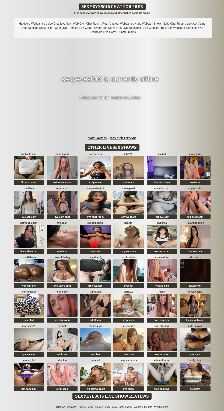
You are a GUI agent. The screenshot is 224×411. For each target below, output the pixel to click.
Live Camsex (151, 27)
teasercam (195, 285)
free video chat (62, 285)
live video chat (28, 251)
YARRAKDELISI (29, 291)
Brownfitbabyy (62, 257)
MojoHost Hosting (122, 407)
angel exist (62, 188)
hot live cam (162, 285)
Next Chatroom (123, 138)
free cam (129, 354)
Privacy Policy (85, 407)
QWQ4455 (162, 222)
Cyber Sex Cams (104, 27)
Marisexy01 (29, 326)
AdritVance (195, 257)
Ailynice (62, 360)
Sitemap (60, 407)
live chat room (95, 217)
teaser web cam (195, 320)
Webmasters (161, 407)
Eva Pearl (62, 222)
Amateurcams (127, 32)
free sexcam (95, 285)
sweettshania (29, 257)
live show (128, 388)
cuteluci (95, 360)
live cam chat (62, 217)
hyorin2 (62, 326)
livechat (128, 285)
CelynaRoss (95, 154)
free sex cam (195, 251)
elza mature (162, 257)
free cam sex (162, 320)
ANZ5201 (128, 291)
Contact (71, 407)
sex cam (195, 354)
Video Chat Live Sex (58, 23)
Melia (162, 291)
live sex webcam (95, 388)
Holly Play (195, 360)
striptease (62, 388)
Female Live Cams (80, 27)
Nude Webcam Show (148, 23)
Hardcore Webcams (31, 23)
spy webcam (128, 217)
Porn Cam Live (57, 27)
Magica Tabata (128, 360)
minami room (162, 360)
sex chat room (195, 217)
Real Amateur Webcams (117, 23)
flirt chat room (29, 182)
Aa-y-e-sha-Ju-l (95, 188)
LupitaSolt (95, 291)
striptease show (62, 182)
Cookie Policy (102, 407)
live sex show (162, 182)
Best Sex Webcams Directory (179, 27)
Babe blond (62, 154)
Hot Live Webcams (129, 27)
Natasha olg (95, 257)
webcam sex (29, 285)
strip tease (95, 182)
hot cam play (28, 388)
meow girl (28, 360)
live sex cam (29, 217)
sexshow (195, 182)
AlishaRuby (128, 326)
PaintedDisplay (28, 222)
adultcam (128, 182)
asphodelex (128, 257)
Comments (97, 138)
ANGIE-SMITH (195, 188)
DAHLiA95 (29, 188)
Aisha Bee (62, 291)
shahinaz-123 (162, 188)
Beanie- (128, 222)
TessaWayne (195, 291)
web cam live (161, 388)
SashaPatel (128, 188)
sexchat (95, 354)
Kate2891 (128, 154)
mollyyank (195, 154)
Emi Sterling (162, 326)
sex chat (29, 320)
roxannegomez (195, 222)
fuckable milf (28, 154)
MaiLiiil (162, 154)
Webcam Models (143, 407)
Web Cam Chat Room (86, 23)
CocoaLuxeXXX (95, 222)
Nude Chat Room (173, 23)
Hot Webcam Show (34, 27)
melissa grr (95, 326)
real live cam (162, 217)
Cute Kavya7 (195, 326)
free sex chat (161, 251)
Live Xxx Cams (196, 23)
